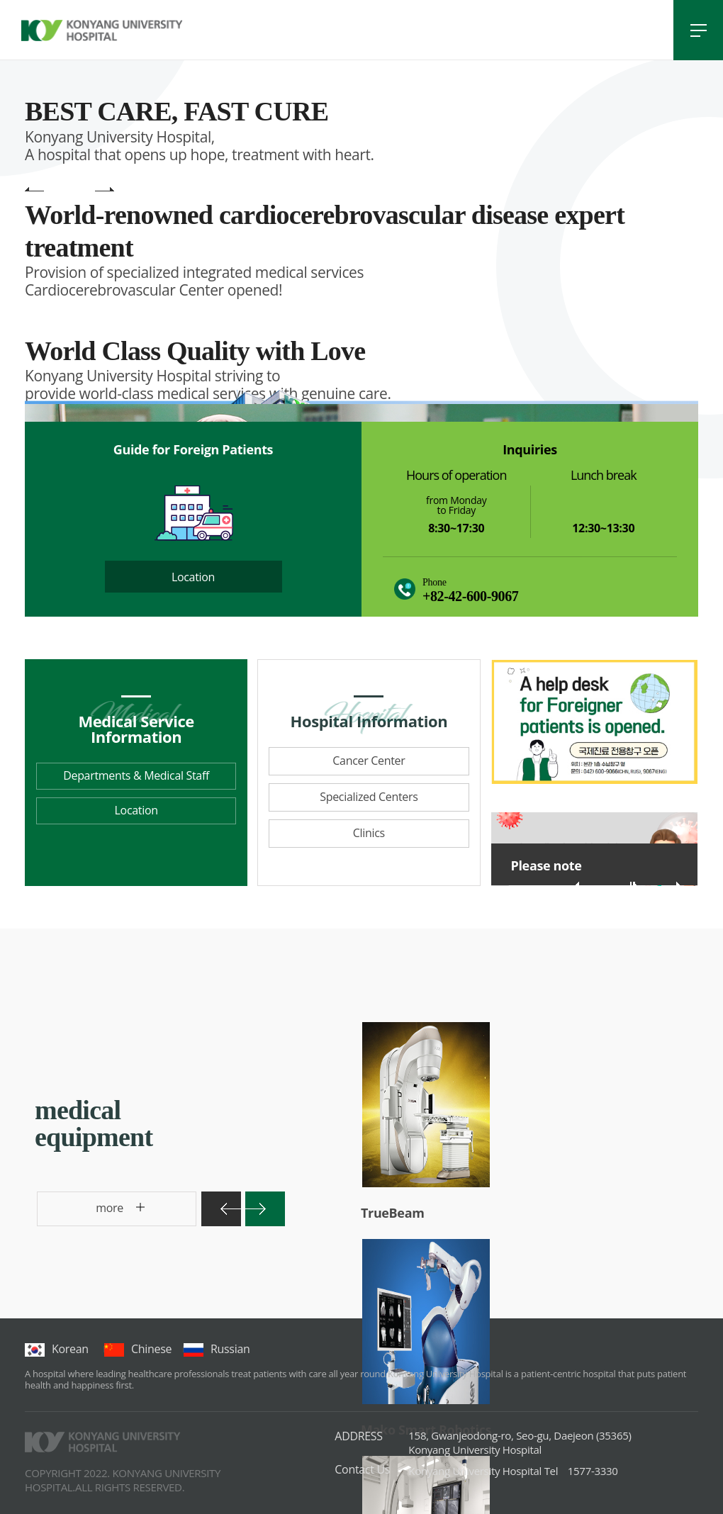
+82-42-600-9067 (470, 596)
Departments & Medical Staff (136, 775)
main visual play (84, 190)
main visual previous (34, 190)
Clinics (369, 833)
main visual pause (63, 190)
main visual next (104, 190)
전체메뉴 (698, 30)
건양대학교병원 (102, 30)
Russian (217, 1349)
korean (57, 1349)
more (83, 1213)
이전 (584, 884)
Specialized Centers (368, 796)
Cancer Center (368, 760)
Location (193, 577)
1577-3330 (512, 1470)
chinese (138, 1349)
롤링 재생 (634, 885)
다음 (670, 884)
